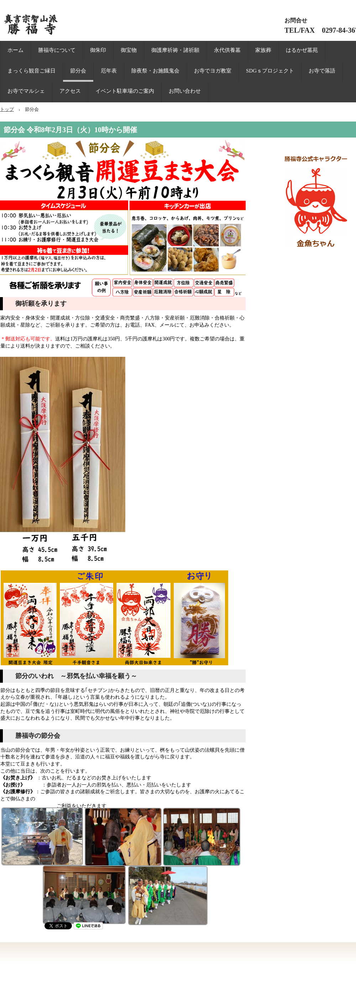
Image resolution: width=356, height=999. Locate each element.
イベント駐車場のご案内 (124, 91)
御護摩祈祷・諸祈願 (175, 50)
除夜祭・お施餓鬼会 (155, 71)
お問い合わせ (185, 91)
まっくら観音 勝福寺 (60, 25)
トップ (7, 109)
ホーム (15, 50)
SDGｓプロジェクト (270, 71)
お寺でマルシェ (26, 91)
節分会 (78, 71)
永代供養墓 (227, 50)
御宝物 (129, 50)
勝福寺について (56, 50)
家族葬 (263, 50)
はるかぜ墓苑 (302, 50)
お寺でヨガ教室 (212, 71)
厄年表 (109, 71)
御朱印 (98, 50)
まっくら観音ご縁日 (31, 71)
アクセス (70, 91)
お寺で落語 (322, 71)
